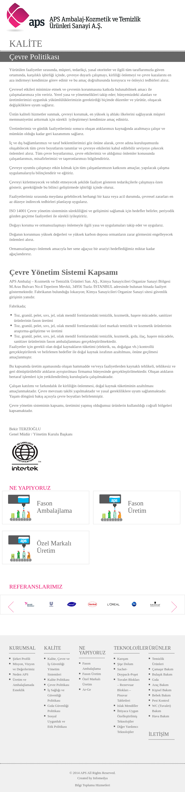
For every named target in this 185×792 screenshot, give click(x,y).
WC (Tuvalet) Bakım (161, 708)
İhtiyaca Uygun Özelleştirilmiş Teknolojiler (127, 716)
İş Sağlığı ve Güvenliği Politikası (55, 695)
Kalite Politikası (58, 680)
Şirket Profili (21, 659)
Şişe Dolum (125, 664)
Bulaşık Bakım (162, 674)
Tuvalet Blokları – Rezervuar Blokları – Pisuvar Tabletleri (128, 690)
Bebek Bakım (161, 695)
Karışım (122, 659)
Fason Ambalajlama (91, 666)
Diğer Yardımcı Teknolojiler (127, 729)
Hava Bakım (160, 716)
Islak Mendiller (127, 706)
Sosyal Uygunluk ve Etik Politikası (57, 721)
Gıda (155, 680)
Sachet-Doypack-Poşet (127, 671)
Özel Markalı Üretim (91, 681)
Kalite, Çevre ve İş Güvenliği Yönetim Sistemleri (58, 666)
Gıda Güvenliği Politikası (58, 708)
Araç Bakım (160, 685)
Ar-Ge (86, 689)
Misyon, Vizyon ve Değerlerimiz (23, 666)
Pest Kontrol (160, 700)
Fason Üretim (91, 674)
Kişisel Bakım (161, 690)
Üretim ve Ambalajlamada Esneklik (23, 685)
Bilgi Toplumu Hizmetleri (92, 785)
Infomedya (100, 778)
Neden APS (20, 674)
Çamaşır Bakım (162, 669)
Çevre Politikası (58, 685)
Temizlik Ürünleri (158, 661)
